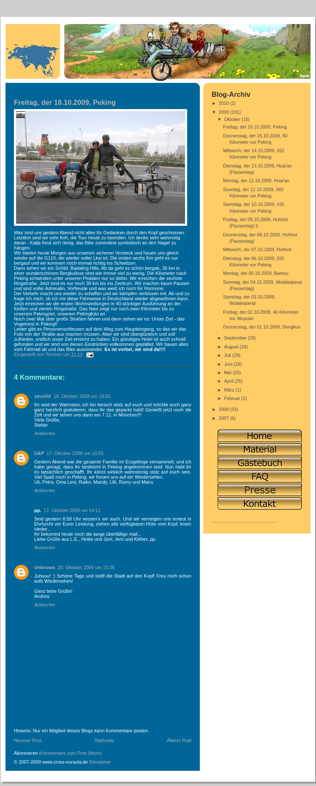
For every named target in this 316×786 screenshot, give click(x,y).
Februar (233, 398)
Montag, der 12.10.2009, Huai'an (256, 180)
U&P (39, 453)
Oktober (233, 119)
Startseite (104, 740)
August (232, 346)
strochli (42, 396)
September (236, 337)
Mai (228, 372)
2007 (224, 418)
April (229, 380)
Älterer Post (179, 740)
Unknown (44, 567)
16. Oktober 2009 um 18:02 (82, 396)
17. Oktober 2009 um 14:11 (72, 510)
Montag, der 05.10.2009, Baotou (256, 273)
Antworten (44, 433)
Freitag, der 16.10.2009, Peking (255, 126)
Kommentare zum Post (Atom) (70, 753)
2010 (224, 103)
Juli (228, 355)
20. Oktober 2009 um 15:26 (86, 567)
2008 (224, 409)
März (230, 389)
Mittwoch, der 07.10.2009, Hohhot (257, 249)
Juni (229, 364)
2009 (224, 112)
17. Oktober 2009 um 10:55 (75, 453)
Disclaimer (100, 761)
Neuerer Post (27, 740)
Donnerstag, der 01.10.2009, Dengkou (261, 326)
